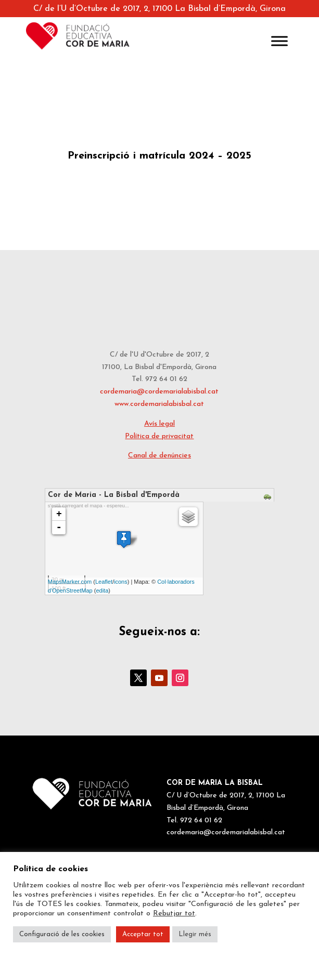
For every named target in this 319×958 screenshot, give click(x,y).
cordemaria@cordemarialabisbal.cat (159, 392)
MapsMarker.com (70, 582)
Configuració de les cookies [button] (62, 934)
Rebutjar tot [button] (174, 913)
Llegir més (194, 934)
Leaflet (103, 582)
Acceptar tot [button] (142, 934)
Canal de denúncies (159, 456)
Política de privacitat (159, 436)
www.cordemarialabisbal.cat (159, 404)
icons (120, 582)
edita (102, 590)
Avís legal (159, 424)
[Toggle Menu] (279, 41)
